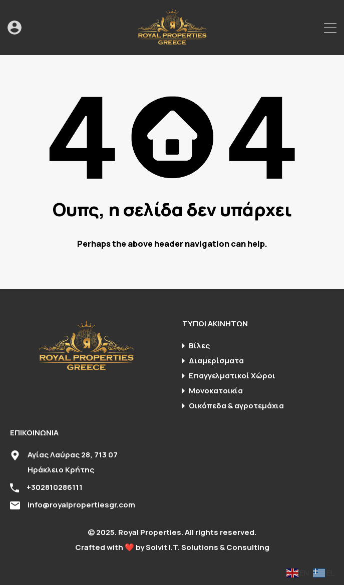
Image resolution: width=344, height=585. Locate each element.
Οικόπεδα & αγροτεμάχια (236, 405)
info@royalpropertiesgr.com (81, 504)
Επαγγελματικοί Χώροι (232, 375)
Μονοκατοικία (216, 390)
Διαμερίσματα (216, 360)
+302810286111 (55, 487)
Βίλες (199, 345)
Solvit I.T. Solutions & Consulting (207, 547)
